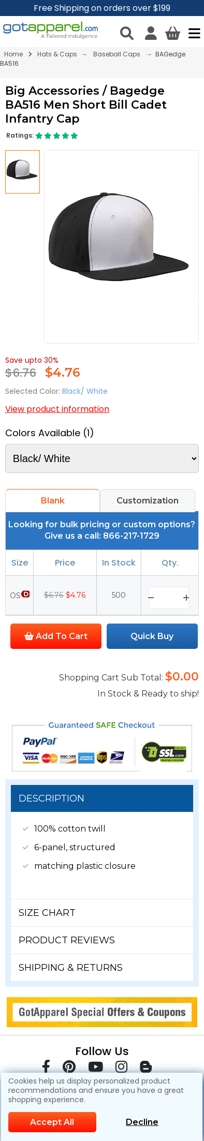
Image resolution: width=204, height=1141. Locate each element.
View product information (57, 409)
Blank (53, 501)
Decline (142, 1122)
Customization (147, 501)
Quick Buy (151, 636)
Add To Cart (56, 636)
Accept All (52, 1122)
